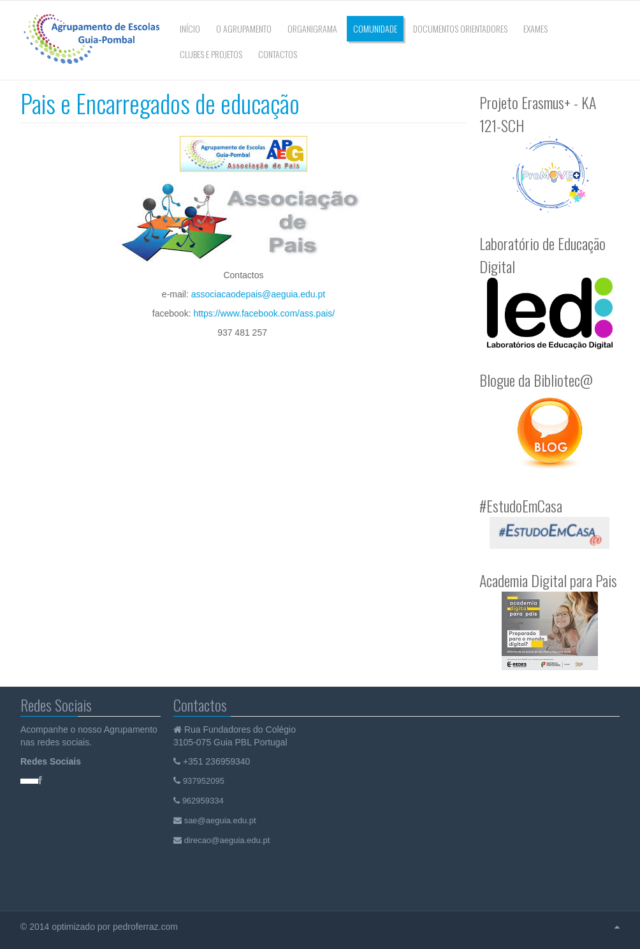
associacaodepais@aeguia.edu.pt (258, 294)
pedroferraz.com (146, 927)
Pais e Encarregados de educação (160, 103)
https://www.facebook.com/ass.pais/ (264, 313)
